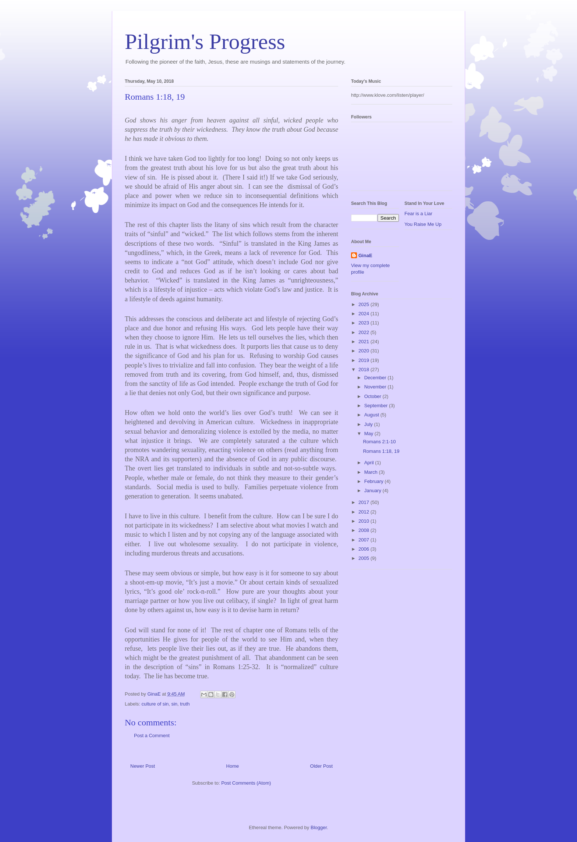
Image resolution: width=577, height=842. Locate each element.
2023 (364, 323)
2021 (364, 341)
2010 (364, 521)
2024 (364, 313)
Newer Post (142, 766)
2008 (364, 530)
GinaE (365, 255)
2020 (364, 351)
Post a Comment (152, 735)
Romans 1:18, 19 (381, 451)
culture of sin (155, 704)
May (369, 433)
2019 (364, 360)
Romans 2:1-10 (379, 441)
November (376, 387)
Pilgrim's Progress (205, 41)
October (373, 396)
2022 (364, 332)
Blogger (319, 827)
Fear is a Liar (418, 213)
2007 (364, 540)
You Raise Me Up (423, 224)
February (374, 481)
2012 (364, 512)
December (376, 377)
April (369, 462)
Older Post (321, 766)
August (372, 415)
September (376, 405)
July (369, 424)
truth (185, 704)
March (371, 472)
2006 (364, 549)
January (373, 490)
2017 (364, 502)
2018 (364, 369)
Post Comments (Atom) (246, 783)
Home (232, 766)
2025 (364, 304)
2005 (364, 558)
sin (174, 704)
